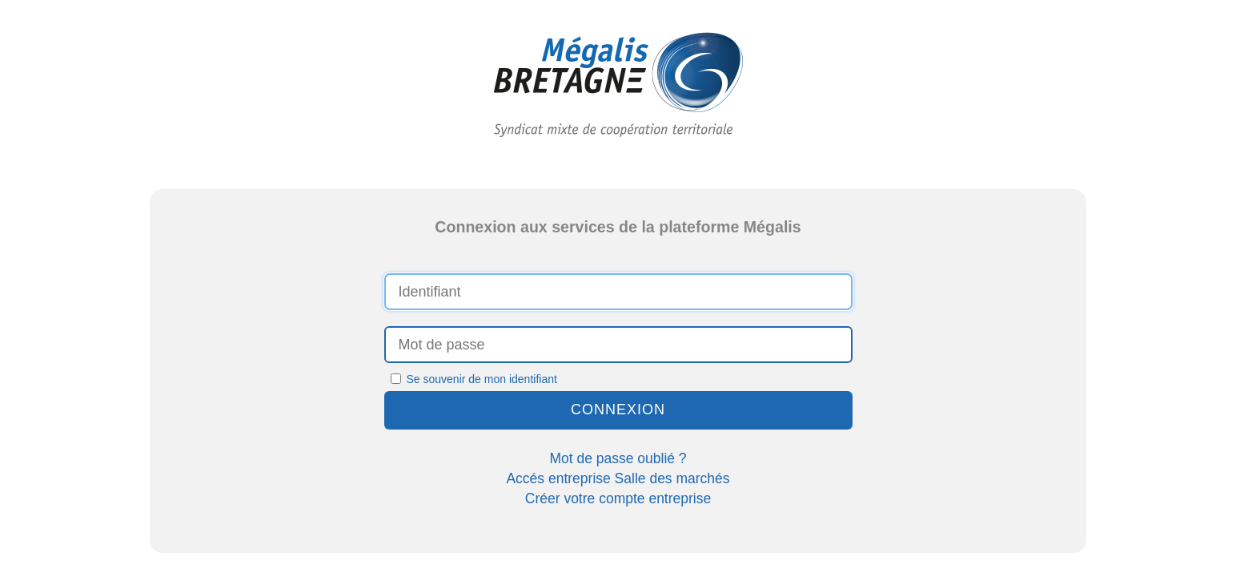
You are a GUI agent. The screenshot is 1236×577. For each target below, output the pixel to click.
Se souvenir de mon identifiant (474, 379)
